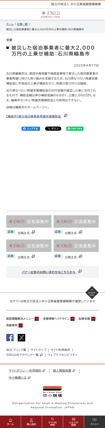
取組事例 (12, 325)
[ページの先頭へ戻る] (92, 292)
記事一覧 (22, 24)
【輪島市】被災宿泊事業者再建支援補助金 (37, 116)
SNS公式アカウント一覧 (24, 354)
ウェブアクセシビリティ (63, 354)
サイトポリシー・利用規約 (27, 370)
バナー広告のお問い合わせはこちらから (52, 271)
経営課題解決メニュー (20, 318)
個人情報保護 (64, 370)
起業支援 (84, 318)
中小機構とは (19, 377)
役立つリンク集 (16, 349)
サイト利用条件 (60, 349)
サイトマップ (38, 349)
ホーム (10, 24)
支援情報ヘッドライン (56, 318)
